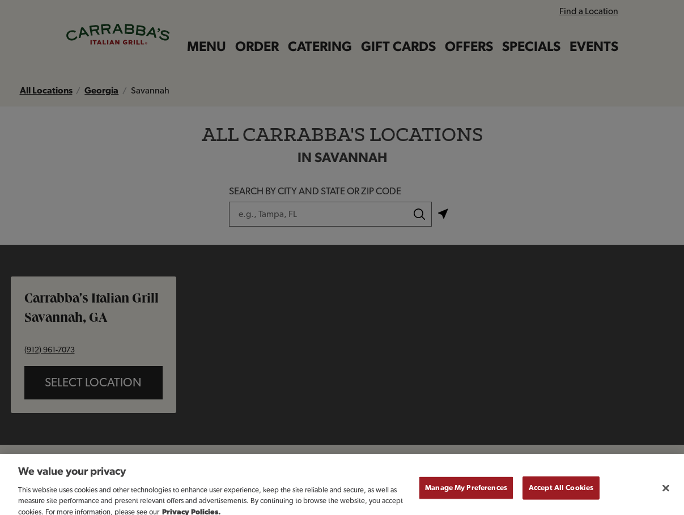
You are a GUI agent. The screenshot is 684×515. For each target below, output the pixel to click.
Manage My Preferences (466, 492)
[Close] (665, 492)
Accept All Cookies (561, 492)
